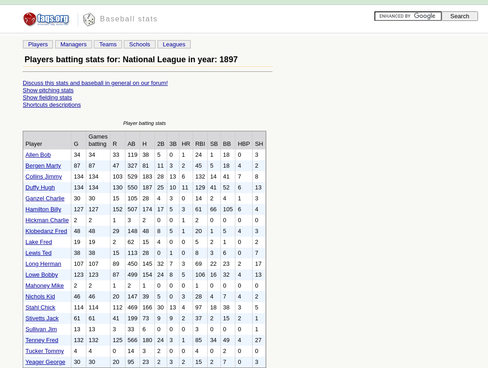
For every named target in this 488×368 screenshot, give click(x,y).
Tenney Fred (41, 340)
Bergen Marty (43, 165)
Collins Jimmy (43, 176)
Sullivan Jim (41, 329)
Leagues (174, 44)
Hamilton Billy (43, 209)
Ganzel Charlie (45, 198)
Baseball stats (129, 19)
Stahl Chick (40, 307)
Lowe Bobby (41, 274)
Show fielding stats (47, 97)
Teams (107, 44)
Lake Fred (38, 242)
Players (38, 44)
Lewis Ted (38, 252)
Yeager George (45, 361)
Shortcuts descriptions (52, 104)
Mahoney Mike (44, 285)
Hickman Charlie (47, 220)
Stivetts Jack (42, 318)
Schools (139, 44)
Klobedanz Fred (46, 231)
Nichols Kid (40, 296)
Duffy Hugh (40, 187)
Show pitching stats (48, 90)
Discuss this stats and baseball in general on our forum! (95, 83)
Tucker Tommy (44, 351)
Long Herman (43, 263)
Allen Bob (38, 154)
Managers (73, 44)
